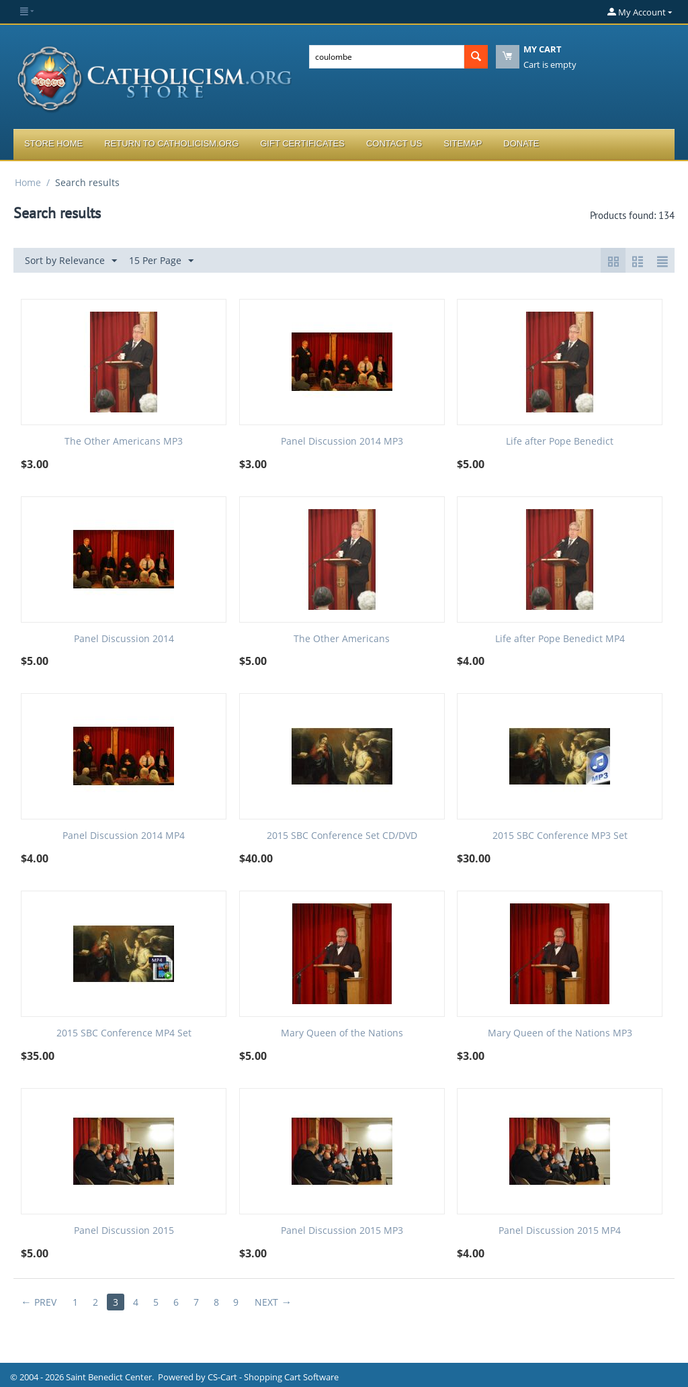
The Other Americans (342, 639)
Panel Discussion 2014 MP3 (342, 441)
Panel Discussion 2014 (124, 639)
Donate (521, 143)
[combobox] (386, 57)
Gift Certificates (302, 143)
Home (28, 182)
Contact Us (394, 143)
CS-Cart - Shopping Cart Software (273, 1377)
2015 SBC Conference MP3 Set (560, 836)
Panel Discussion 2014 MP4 (123, 836)
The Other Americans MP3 (123, 441)
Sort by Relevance (71, 261)
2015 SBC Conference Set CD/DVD (342, 836)
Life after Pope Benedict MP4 (560, 639)
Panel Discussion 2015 (124, 1231)
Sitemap (462, 143)
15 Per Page (161, 261)
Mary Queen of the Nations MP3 (560, 1033)
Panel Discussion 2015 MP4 (560, 1231)
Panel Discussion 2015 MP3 (342, 1231)
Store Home (53, 143)
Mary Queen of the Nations (342, 1033)
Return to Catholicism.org (171, 143)
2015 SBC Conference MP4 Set (123, 1033)
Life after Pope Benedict (559, 441)
